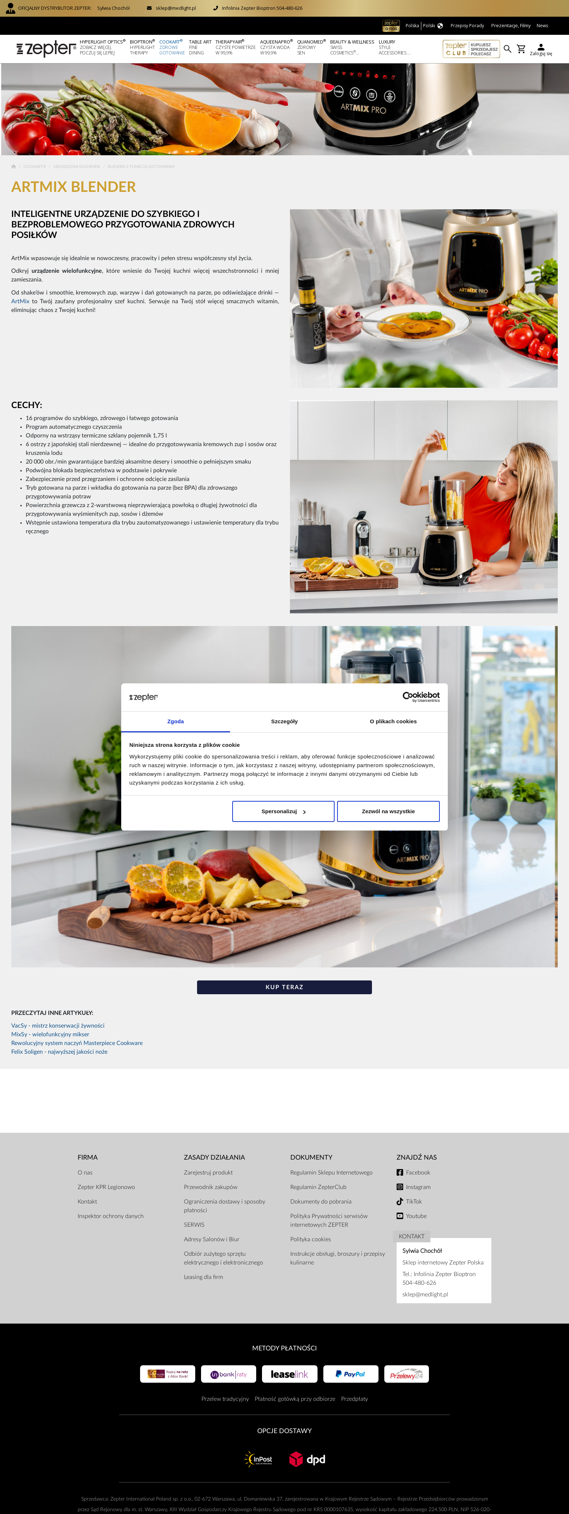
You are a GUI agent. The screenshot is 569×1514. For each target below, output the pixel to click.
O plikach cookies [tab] (393, 721)
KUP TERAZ (285, 987)
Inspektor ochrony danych (111, 1216)
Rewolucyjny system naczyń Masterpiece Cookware (77, 1043)
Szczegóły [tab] (284, 721)
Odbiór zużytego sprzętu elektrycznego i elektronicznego (223, 1258)
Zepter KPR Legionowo (106, 1187)
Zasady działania (214, 1158)
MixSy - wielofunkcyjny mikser (50, 1034)
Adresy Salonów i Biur (212, 1239)
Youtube (416, 1216)
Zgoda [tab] (175, 721)
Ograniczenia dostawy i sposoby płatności (224, 1206)
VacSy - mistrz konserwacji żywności (58, 1026)
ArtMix (20, 301)
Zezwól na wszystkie (388, 811)
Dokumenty (311, 1158)
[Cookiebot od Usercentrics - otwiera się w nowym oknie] (408, 697)
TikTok (414, 1202)
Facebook (418, 1173)
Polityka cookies (310, 1239)
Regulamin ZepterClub (318, 1187)
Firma (88, 1158)
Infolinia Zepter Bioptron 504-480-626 (262, 8)
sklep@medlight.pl (176, 8)
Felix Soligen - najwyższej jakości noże (59, 1052)
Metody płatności (284, 1348)
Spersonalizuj (284, 811)
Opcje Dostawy (284, 1431)
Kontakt (87, 1202)
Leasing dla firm (203, 1277)
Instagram (418, 1187)
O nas (85, 1173)
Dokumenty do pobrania (321, 1202)
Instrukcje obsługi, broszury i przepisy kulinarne (337, 1258)
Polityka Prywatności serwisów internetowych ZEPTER (329, 1220)
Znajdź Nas (417, 1158)
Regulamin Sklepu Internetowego (331, 1173)
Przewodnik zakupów (210, 1187)
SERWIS (194, 1225)
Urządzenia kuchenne (77, 167)
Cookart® (35, 167)
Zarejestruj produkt (208, 1173)
